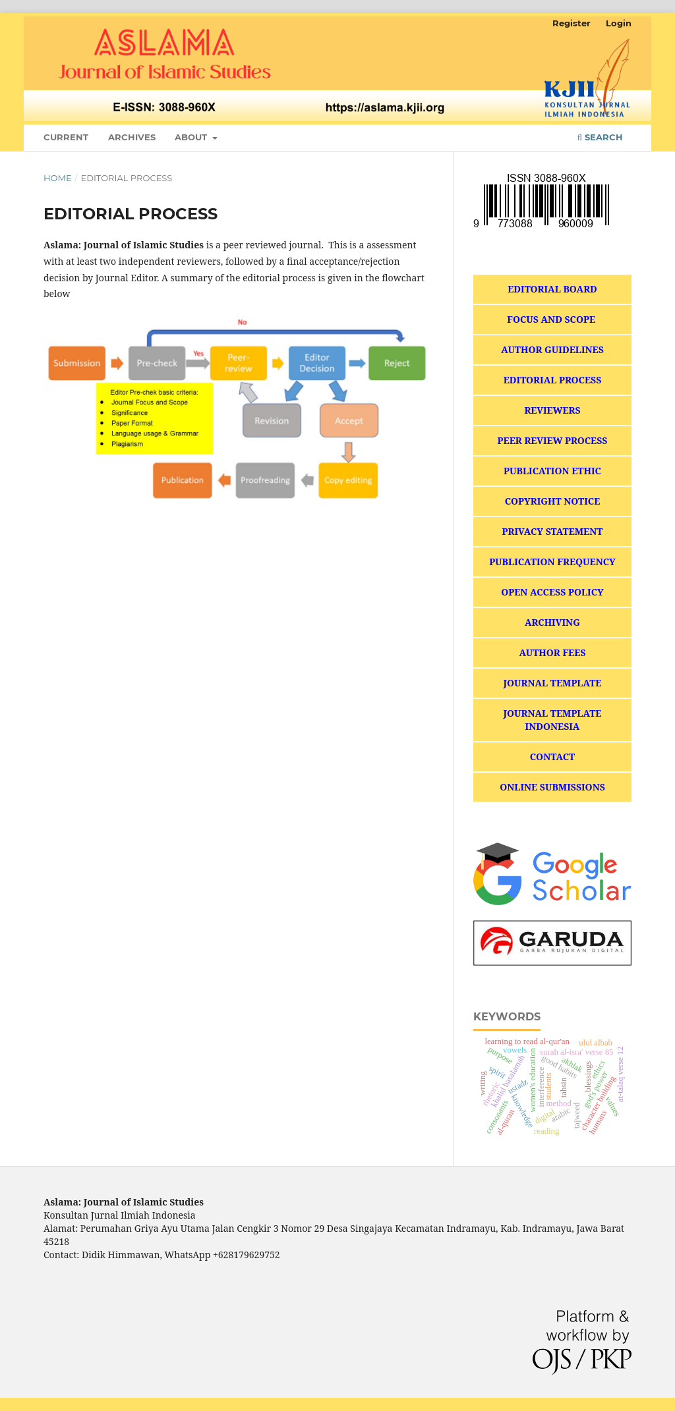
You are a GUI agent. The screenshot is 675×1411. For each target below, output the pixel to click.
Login (618, 23)
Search (600, 137)
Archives (132, 137)
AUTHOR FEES (552, 652)
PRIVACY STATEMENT (552, 531)
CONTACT (552, 756)
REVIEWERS (552, 410)
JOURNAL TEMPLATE (552, 683)
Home (58, 178)
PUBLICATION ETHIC (552, 470)
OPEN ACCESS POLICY (552, 592)
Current (66, 137)
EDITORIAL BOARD (552, 289)
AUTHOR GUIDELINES (552, 349)
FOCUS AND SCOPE (552, 319)
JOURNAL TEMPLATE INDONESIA (552, 720)
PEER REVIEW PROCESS (553, 440)
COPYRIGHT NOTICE (553, 501)
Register (571, 23)
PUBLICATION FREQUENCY (552, 561)
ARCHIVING (552, 622)
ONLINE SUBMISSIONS (552, 787)
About (192, 137)
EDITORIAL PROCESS (553, 380)
